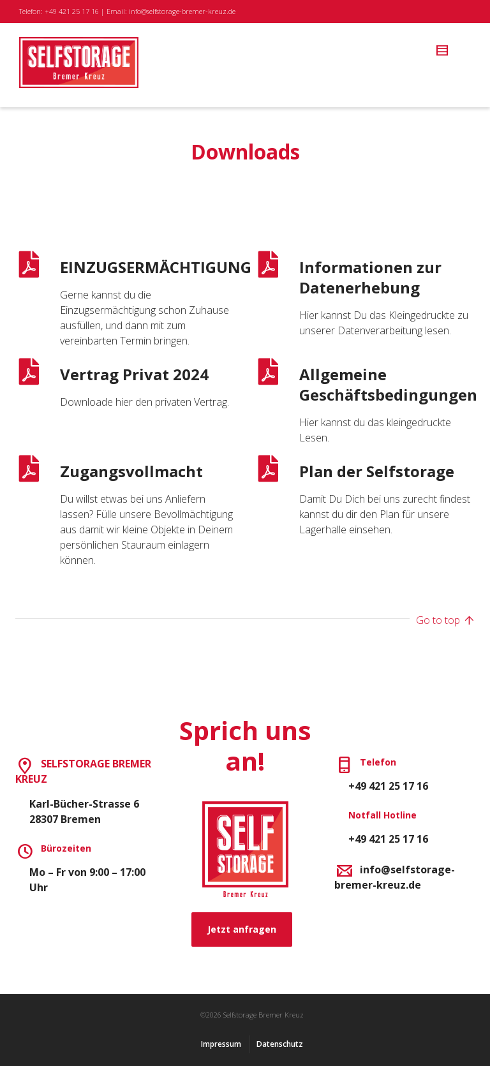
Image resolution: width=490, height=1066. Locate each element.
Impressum (221, 1044)
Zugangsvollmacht (131, 471)
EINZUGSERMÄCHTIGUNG (155, 267)
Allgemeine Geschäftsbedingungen (388, 384)
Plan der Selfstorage (376, 471)
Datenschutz (279, 1044)
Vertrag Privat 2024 (134, 374)
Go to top (445, 621)
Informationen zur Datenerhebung (370, 277)
